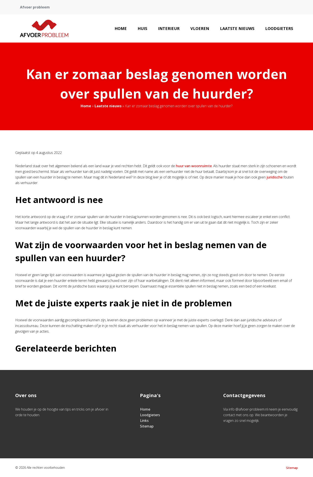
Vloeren (199, 28)
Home (121, 28)
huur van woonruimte (194, 165)
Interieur (169, 28)
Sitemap (146, 426)
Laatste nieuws (237, 28)
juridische (274, 177)
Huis (142, 28)
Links (144, 420)
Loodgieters (279, 28)
